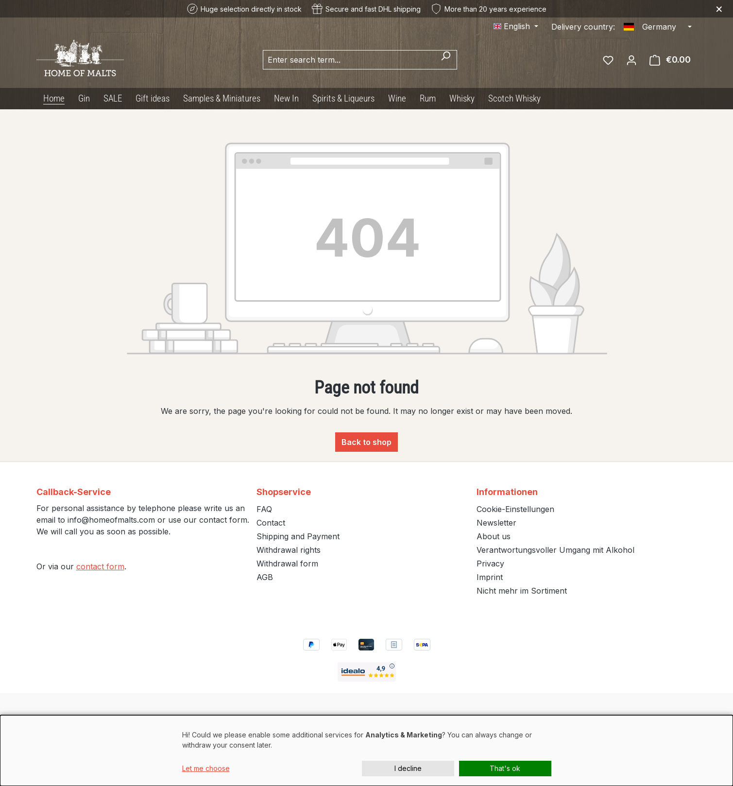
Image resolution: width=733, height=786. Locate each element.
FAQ (264, 509)
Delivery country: (583, 27)
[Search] (445, 59)
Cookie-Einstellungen (515, 509)
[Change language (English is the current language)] (516, 26)
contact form (100, 566)
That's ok (505, 768)
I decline (408, 768)
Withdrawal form (287, 563)
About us (494, 536)
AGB (264, 577)
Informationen (507, 492)
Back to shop (366, 442)
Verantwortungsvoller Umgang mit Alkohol (555, 550)
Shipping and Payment (298, 536)
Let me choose (206, 768)
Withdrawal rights (288, 550)
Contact (270, 523)
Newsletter (496, 523)
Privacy (490, 563)
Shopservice (283, 492)
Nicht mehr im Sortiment (522, 591)
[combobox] (349, 59)
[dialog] (366, 750)
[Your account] (631, 59)
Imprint (490, 577)
